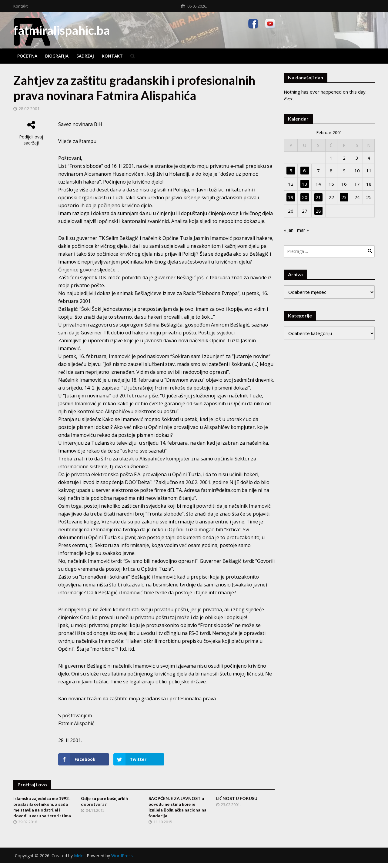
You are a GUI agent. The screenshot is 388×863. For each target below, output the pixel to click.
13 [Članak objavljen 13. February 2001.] (304, 184)
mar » (303, 230)
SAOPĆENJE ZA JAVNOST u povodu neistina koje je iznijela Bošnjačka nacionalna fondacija (177, 807)
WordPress (122, 855)
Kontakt (20, 6)
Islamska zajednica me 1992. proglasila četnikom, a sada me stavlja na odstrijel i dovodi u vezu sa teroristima (42, 807)
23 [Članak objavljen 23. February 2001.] (344, 197)
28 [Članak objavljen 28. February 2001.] (318, 211)
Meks (79, 855)
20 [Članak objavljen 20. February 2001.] (304, 197)
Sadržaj (85, 56)
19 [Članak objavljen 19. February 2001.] (290, 197)
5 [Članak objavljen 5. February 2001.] (290, 171)
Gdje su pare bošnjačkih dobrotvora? (104, 801)
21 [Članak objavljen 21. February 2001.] (318, 197)
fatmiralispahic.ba (61, 30)
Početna (27, 56)
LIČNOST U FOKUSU (236, 798)
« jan (288, 230)
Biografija (57, 56)
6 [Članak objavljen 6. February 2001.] (304, 171)
